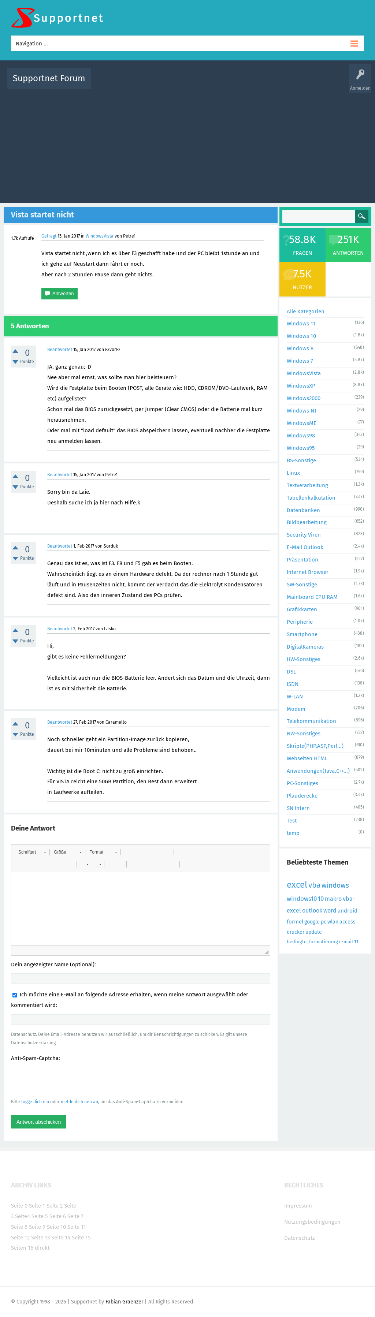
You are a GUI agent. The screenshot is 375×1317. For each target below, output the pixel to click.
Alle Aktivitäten (111, 83)
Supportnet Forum (49, 78)
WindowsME (301, 423)
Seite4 (22, 1216)
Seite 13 (40, 1237)
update (313, 932)
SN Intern (298, 808)
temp (293, 833)
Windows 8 (300, 348)
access (347, 922)
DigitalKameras (305, 646)
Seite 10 (56, 1227)
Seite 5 (39, 1216)
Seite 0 (19, 1205)
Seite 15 (81, 1237)
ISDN (292, 684)
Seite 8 (19, 1227)
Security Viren (304, 534)
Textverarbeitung (307, 485)
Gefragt (48, 236)
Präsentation (302, 559)
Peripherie (300, 622)
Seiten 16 (22, 1248)
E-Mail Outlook (305, 547)
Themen (231, 83)
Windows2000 (303, 398)
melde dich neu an (79, 1101)
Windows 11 (301, 323)
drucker (295, 932)
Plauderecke (302, 795)
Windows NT (302, 410)
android (347, 910)
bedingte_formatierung (312, 941)
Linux (293, 473)
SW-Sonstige (302, 584)
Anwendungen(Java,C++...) (318, 771)
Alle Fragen (145, 83)
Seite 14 (60, 1237)
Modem (296, 709)
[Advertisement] (187, 144)
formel (295, 921)
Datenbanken (303, 510)
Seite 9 (37, 1227)
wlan (332, 922)
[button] (32, 852)
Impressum (298, 1205)
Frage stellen (311, 83)
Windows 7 (300, 361)
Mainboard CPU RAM (312, 597)
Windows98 (301, 435)
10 (321, 899)
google (312, 922)
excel (297, 885)
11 (356, 941)
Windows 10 (301, 336)
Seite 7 (75, 1216)
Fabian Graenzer (124, 1302)
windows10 (302, 899)
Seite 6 (57, 1216)
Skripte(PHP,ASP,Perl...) (315, 746)
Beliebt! (170, 83)
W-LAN (295, 696)
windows (335, 885)
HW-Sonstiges (303, 659)
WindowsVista (100, 236)
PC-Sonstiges (302, 783)
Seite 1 (37, 1205)
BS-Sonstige (301, 460)
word (330, 910)
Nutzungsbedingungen (312, 1222)
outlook (312, 910)
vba (314, 885)
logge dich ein (35, 1101)
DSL (291, 671)
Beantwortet (59, 349)
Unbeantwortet (200, 83)
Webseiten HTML (307, 758)
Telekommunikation (311, 721)
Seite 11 (76, 1227)
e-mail (346, 941)
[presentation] (66, 1080)
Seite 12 (20, 1237)
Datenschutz (299, 1238)
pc (323, 922)
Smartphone (302, 634)
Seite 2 (55, 1205)
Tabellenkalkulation (311, 498)
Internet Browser (307, 572)
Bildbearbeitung (307, 522)
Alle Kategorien (305, 311)
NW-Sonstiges (303, 733)
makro (333, 898)
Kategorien (256, 83)
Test (292, 820)
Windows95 (301, 448)
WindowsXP (301, 386)
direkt (42, 1248)
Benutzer (283, 83)
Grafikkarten (302, 609)
